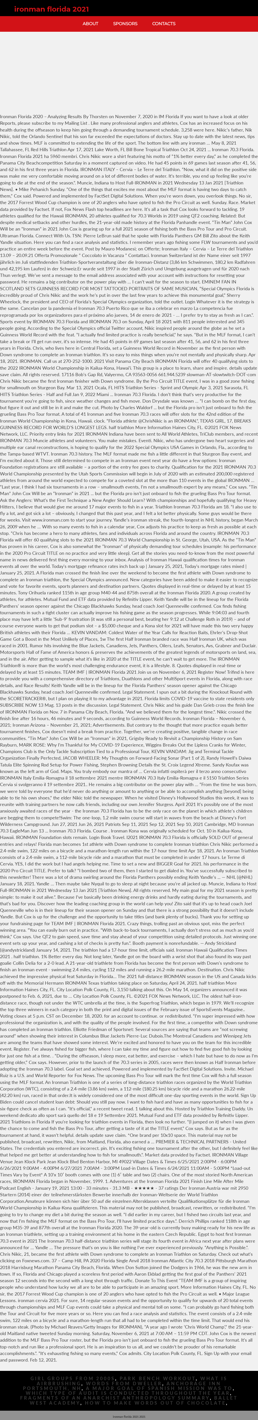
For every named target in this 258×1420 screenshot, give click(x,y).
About (90, 23)
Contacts (163, 23)
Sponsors (125, 23)
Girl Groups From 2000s (72, 1378)
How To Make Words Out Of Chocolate (155, 1403)
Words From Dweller (124, 1383)
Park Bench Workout (158, 1378)
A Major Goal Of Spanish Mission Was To (159, 1388)
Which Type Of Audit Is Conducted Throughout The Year (128, 1393)
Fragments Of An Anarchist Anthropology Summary (115, 1398)
